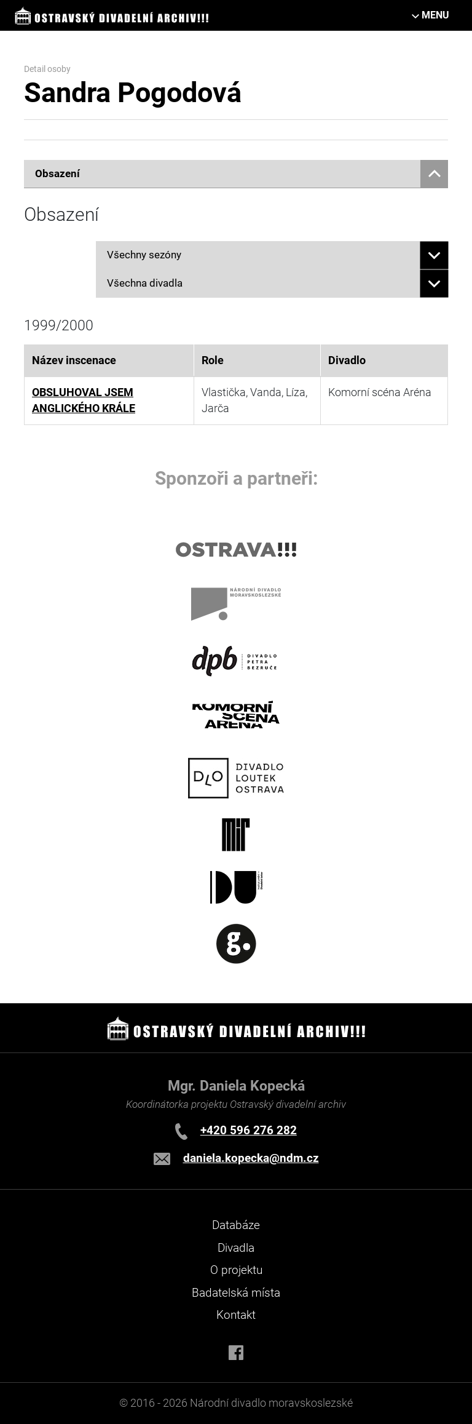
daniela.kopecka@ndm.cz (251, 1158)
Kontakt (236, 1315)
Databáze (236, 1225)
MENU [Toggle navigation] (435, 15)
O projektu (236, 1270)
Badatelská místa (236, 1293)
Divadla (236, 1248)
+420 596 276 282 (248, 1130)
